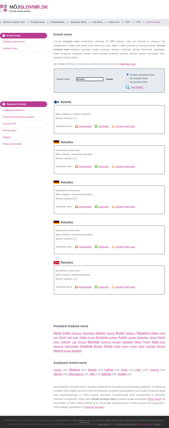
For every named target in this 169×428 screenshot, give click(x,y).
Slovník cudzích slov (14, 22)
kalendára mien (128, 64)
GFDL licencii (154, 399)
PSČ (127, 22)
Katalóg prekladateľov (14, 110)
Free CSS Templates (126, 424)
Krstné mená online (19, 11)
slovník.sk (28, 7)
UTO (138, 22)
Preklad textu (38, 22)
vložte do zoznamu (94, 407)
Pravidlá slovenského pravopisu (19, 117)
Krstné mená (153, 22)
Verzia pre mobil (144, 424)
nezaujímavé (85, 126)
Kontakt (157, 424)
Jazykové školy (78, 22)
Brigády (7, 137)
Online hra (113, 22)
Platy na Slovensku (12, 144)
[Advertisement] (97, 309)
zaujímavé (103, 126)
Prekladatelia (58, 22)
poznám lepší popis (125, 126)
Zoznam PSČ (9, 123)
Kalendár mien (10, 48)
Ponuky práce (10, 130)
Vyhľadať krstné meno (14, 41)
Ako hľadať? (137, 87)
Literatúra (97, 22)
